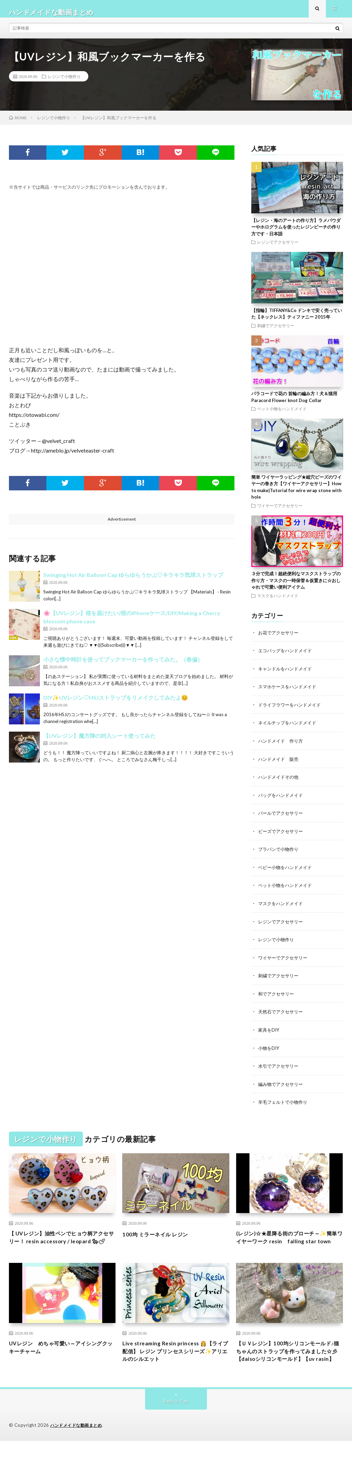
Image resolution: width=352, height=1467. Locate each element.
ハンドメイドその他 (279, 782)
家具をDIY (269, 1032)
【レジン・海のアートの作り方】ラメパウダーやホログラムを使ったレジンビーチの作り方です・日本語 (296, 233)
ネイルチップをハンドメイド (289, 728)
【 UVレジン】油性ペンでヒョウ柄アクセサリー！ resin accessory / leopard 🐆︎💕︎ (62, 1245)
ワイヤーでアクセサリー (279, 512)
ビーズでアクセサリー (282, 835)
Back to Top (176, 1427)
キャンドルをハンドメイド (287, 675)
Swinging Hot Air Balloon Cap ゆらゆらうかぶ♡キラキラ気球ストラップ (133, 581)
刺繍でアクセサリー (275, 332)
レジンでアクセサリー (277, 248)
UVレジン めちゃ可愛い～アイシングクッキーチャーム (61, 1361)
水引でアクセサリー (279, 1068)
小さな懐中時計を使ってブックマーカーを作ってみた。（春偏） (123, 666)
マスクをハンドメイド (277, 602)
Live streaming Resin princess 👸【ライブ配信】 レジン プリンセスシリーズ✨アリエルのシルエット (174, 1366)
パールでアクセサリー (282, 818)
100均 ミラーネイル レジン (160, 1236)
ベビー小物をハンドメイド (287, 871)
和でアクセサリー (277, 996)
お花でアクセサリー (279, 639)
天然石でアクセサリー (282, 1014)
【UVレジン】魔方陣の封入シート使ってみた (99, 742)
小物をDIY (269, 1050)
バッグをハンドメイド (282, 800)
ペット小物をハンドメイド (282, 415)
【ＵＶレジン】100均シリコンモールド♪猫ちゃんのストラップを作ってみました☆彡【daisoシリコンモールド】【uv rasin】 (289, 1371)
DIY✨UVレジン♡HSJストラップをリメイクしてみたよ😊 (115, 704)
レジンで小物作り (64, 83)
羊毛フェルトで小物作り (284, 1104)
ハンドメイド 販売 (279, 764)
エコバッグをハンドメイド (287, 657)
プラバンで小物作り (279, 853)
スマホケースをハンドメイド (289, 693)
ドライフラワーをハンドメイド (292, 710)
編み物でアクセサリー (282, 1086)
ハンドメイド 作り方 (282, 746)
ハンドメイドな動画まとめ (78, 1451)
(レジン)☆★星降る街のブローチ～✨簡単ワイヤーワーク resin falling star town (289, 1245)
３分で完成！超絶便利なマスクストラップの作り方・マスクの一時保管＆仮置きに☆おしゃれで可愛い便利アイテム (296, 586)
